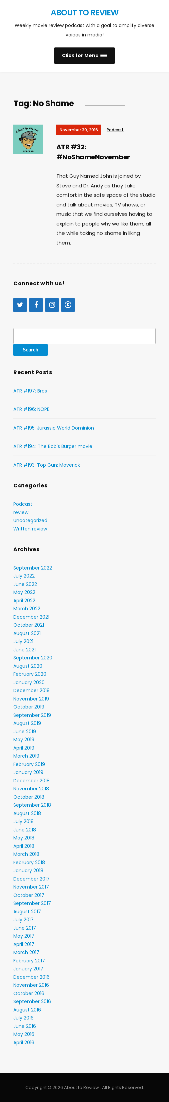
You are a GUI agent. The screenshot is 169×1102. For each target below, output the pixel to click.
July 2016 (23, 1017)
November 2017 (31, 887)
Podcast (115, 130)
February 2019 (29, 764)
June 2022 (25, 584)
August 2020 (27, 666)
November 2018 (31, 788)
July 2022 (24, 576)
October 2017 (28, 895)
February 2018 (29, 862)
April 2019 (23, 748)
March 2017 (26, 952)
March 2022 (26, 608)
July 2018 (23, 821)
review (20, 512)
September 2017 (32, 903)
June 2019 (24, 731)
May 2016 (23, 1034)
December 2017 (31, 879)
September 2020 (32, 657)
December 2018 (31, 780)
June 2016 (24, 1026)
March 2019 (26, 756)
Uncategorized (30, 520)
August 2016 (27, 1009)
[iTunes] (68, 305)
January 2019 (28, 772)
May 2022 (24, 592)
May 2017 (23, 936)
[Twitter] (20, 305)
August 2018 (27, 813)
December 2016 (31, 977)
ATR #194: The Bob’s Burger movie (52, 446)
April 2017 (23, 944)
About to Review (85, 12)
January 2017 (28, 968)
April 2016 (23, 1042)
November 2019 (31, 698)
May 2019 (23, 739)
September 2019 (32, 715)
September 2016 (32, 1001)
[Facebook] (36, 305)
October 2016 (28, 993)
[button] (84, 55)
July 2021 (23, 641)
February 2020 (29, 674)
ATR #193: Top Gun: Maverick (46, 465)
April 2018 (23, 846)
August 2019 (27, 723)
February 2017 (29, 960)
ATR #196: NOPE (31, 409)
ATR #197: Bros (30, 390)
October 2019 (28, 706)
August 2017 (27, 911)
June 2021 (24, 649)
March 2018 (26, 854)
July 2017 (23, 919)
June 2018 (24, 829)
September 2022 (32, 568)
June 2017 (24, 928)
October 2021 (28, 625)
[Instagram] (52, 305)
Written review (30, 528)
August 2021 (27, 633)
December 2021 (31, 617)
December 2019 (31, 690)
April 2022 (24, 600)
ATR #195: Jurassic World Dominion (53, 428)
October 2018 (28, 797)
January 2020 (29, 682)
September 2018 (32, 805)
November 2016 (31, 985)
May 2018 (23, 837)
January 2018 (28, 870)
